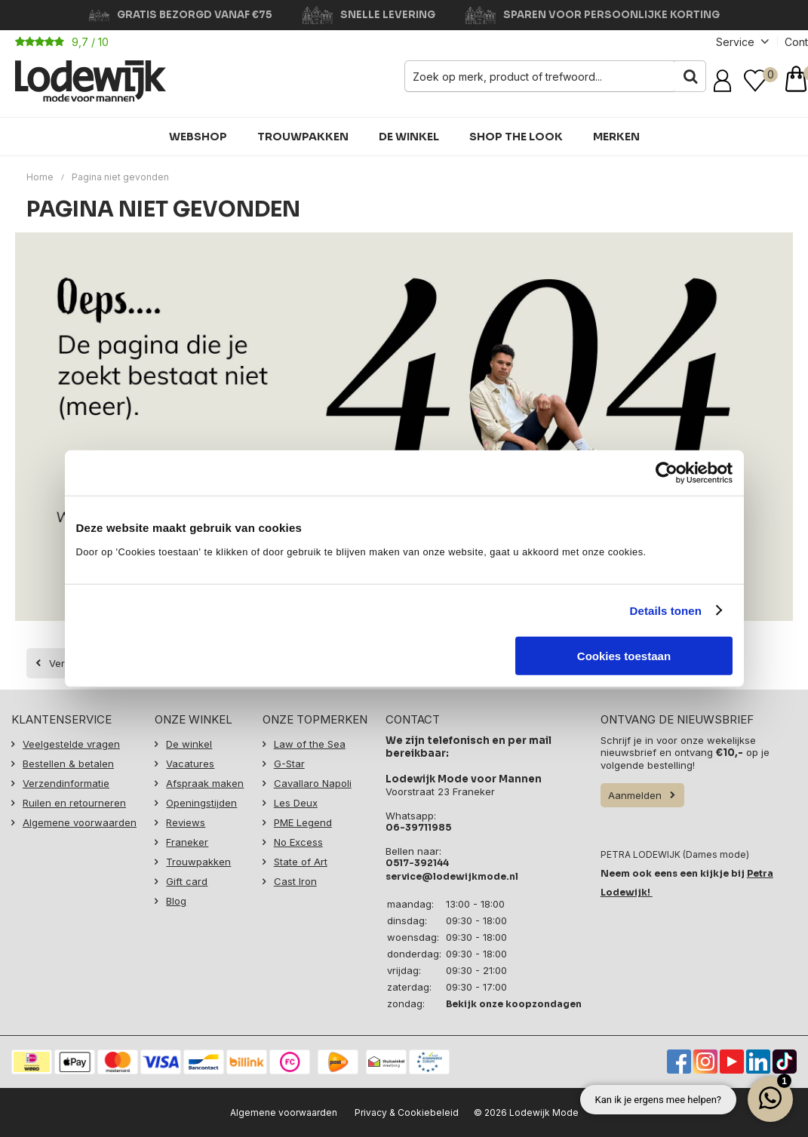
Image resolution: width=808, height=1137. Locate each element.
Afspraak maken (205, 783)
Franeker (187, 842)
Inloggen (725, 80)
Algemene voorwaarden (80, 822)
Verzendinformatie (66, 783)
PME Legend (303, 822)
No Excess (298, 842)
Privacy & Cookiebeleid (407, 1112)
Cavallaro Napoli (313, 783)
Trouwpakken (303, 136)
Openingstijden (201, 803)
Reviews (185, 822)
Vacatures (190, 763)
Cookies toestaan (624, 656)
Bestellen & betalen (68, 763)
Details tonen (666, 610)
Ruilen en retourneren (74, 803)
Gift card (186, 881)
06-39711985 (418, 827)
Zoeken (690, 76)
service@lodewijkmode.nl (452, 876)
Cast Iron (295, 881)
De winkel (409, 136)
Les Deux (296, 803)
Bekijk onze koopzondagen (514, 1003)
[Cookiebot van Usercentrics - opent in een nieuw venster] (667, 472)
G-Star (289, 763)
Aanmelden (635, 795)
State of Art (300, 862)
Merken (616, 136)
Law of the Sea (310, 744)
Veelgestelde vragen (71, 744)
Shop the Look (516, 136)
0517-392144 (417, 862)
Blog (176, 901)
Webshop (198, 136)
